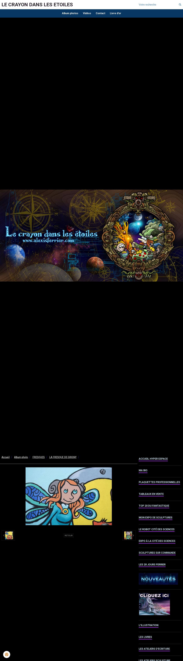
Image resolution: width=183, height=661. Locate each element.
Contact (100, 13)
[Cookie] (6, 654)
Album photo (21, 457)
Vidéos (87, 13)
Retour (69, 535)
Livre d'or (115, 13)
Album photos (70, 13)
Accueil (6, 457)
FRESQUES (38, 457)
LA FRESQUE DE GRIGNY (63, 457)
